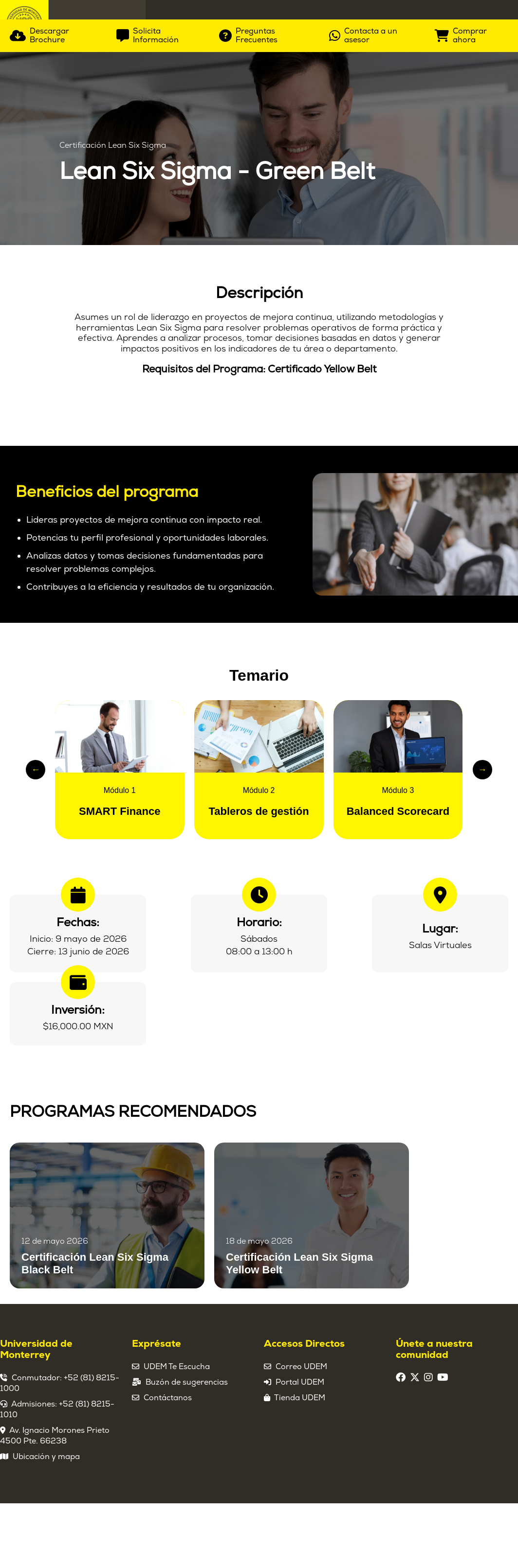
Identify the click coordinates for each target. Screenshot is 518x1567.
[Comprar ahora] (471, 261)
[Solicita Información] (160, 261)
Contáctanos (168, 1430)
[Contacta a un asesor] (374, 261)
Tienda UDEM (299, 1430)
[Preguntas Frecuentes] (266, 261)
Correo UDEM (301, 1399)
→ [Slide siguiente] (482, 802)
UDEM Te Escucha (177, 1399)
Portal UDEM (300, 1415)
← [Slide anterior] (35, 802)
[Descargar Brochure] (56, 261)
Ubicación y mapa (46, 1489)
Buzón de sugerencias (187, 1415)
